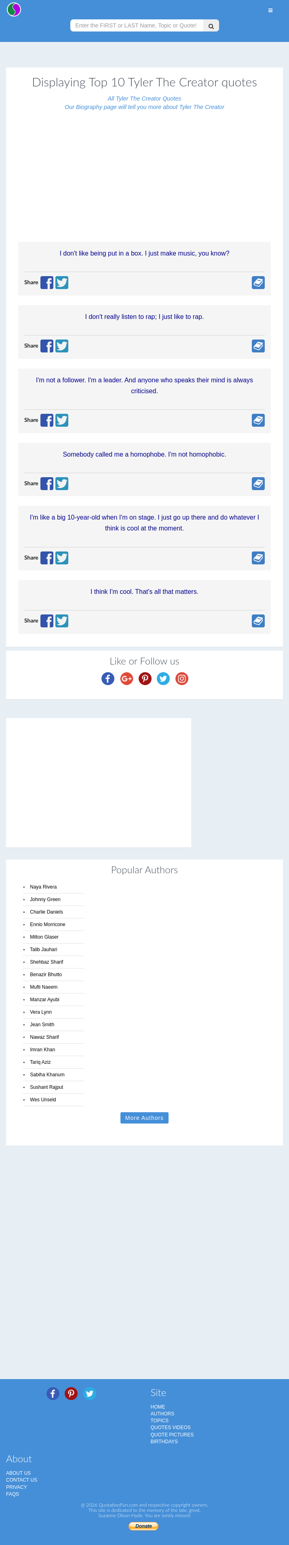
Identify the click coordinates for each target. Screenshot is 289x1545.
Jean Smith (42, 1024)
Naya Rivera (43, 887)
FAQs (12, 1494)
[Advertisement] (144, 171)
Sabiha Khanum (47, 1075)
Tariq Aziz (40, 1062)
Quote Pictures (172, 1435)
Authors (163, 1414)
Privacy (16, 1487)
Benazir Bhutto (46, 974)
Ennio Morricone (47, 924)
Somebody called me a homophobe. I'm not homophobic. (144, 454)
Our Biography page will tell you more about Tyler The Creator (144, 107)
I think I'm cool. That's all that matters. (144, 591)
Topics (160, 1420)
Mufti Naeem (43, 987)
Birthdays (164, 1441)
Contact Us (21, 1480)
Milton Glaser (44, 937)
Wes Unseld (43, 1100)
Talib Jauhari (43, 949)
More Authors (144, 1118)
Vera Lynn (41, 1012)
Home (158, 1407)
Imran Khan (42, 1049)
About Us (18, 1473)
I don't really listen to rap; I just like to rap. (144, 316)
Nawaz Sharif (44, 1037)
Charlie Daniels (46, 912)
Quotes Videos (171, 1427)
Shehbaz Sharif (46, 962)
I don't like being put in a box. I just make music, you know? (144, 253)
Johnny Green (45, 899)
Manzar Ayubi (44, 999)
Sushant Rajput (46, 1087)
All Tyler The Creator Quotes (144, 98)
